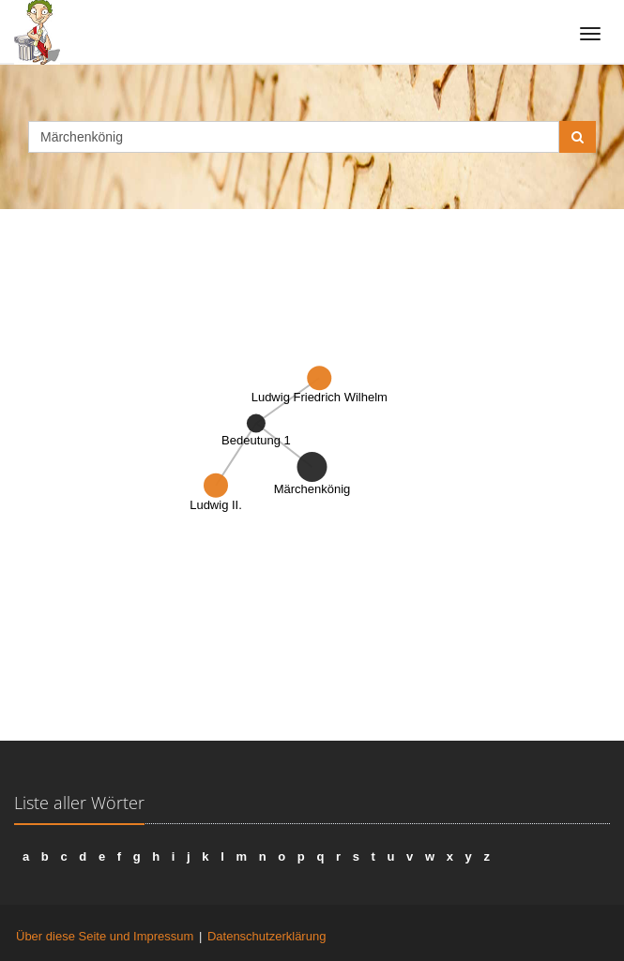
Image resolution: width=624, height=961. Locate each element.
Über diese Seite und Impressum (104, 936)
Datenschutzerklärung (266, 936)
